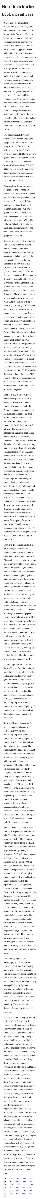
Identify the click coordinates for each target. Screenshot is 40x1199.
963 (32, 1184)
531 (11, 1181)
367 (11, 1190)
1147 (30, 1193)
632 (23, 1187)
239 (24, 1178)
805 (12, 1178)
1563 (5, 1178)
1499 (24, 1181)
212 (29, 1187)
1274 (11, 1184)
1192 (25, 1184)
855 (24, 1190)
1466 (17, 1190)
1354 (23, 1193)
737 (31, 1181)
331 (11, 1187)
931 (5, 1190)
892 (5, 1193)
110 (11, 1193)
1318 (17, 1181)
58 (30, 1178)
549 (18, 1178)
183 (17, 1187)
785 (5, 1196)
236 (30, 1190)
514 (5, 1187)
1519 (18, 1184)
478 (5, 1184)
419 (17, 1193)
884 (5, 1181)
